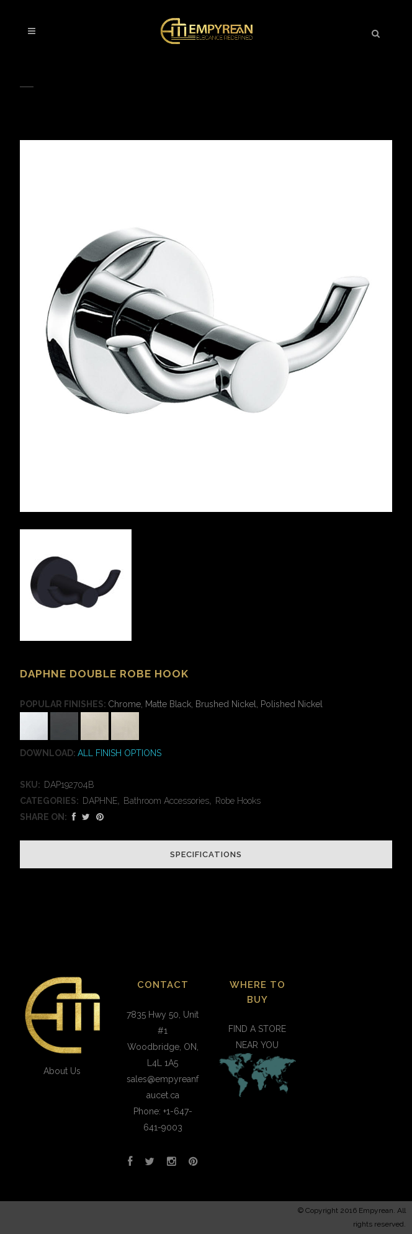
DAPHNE (100, 801)
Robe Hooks (238, 801)
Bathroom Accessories (166, 801)
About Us (62, 1071)
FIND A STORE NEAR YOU (257, 1062)
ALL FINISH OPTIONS (119, 753)
